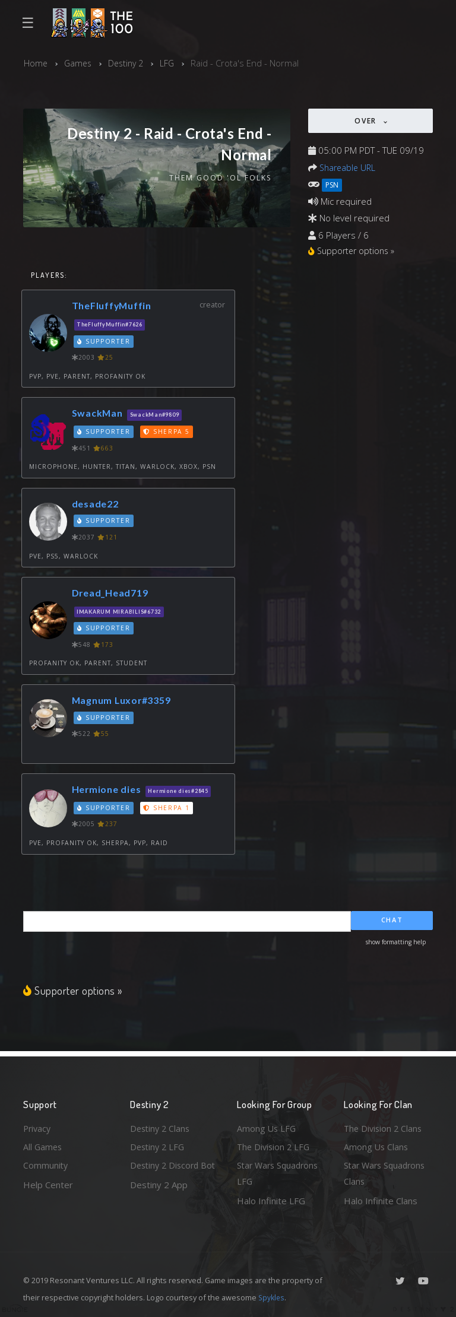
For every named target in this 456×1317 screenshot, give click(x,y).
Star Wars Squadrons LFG (280, 1173)
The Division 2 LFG (275, 1145)
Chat (392, 921)
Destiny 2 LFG (159, 1145)
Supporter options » (73, 990)
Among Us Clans (377, 1145)
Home (36, 63)
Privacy (38, 1126)
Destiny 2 (129, 63)
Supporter (104, 342)
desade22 (96, 504)
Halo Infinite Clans (380, 1201)
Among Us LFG (267, 1126)
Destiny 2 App (159, 1201)
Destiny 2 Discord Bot (166, 1173)
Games (79, 63)
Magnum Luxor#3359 (124, 700)
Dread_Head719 (112, 593)
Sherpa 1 (168, 808)
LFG (172, 63)
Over (366, 121)
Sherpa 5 (168, 432)
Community (46, 1164)
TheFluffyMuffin (114, 306)
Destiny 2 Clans (161, 1126)
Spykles (272, 1297)
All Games (43, 1145)
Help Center (48, 1183)
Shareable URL (349, 167)
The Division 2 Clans (384, 1126)
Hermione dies (108, 789)
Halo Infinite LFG (271, 1201)
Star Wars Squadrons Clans (387, 1173)
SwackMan (98, 414)
